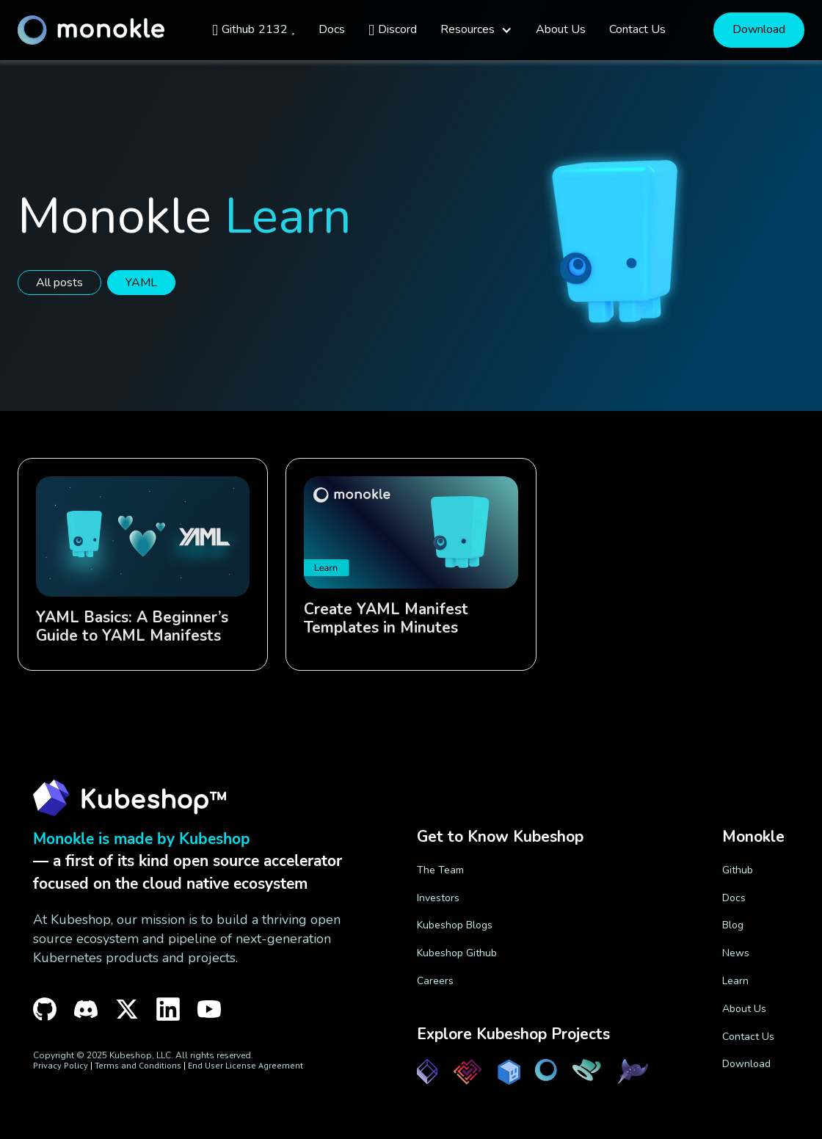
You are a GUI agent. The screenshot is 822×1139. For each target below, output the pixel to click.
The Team (440, 870)
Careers (435, 981)
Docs (734, 898)
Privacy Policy (60, 1065)
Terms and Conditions (138, 1065)
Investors (438, 898)
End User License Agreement (245, 1065)
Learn (735, 981)
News (735, 953)
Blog (732, 925)
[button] (476, 30)
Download (758, 29)
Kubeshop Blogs (454, 925)
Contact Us (748, 1037)
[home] (91, 30)
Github (737, 870)
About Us (744, 1009)
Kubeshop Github (457, 953)
